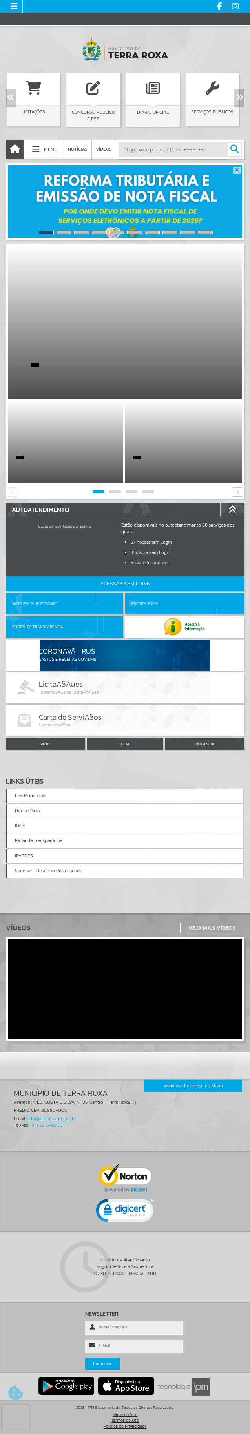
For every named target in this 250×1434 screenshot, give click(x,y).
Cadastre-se (48, 526)
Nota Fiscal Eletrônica (35, 604)
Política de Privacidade (125, 1426)
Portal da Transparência (37, 627)
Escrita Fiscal (145, 604)
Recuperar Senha (76, 526)
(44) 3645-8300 (46, 1125)
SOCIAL (125, 744)
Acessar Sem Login (125, 583)
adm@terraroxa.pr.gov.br (51, 1118)
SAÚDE (46, 744)
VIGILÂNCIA (204, 744)
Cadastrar (102, 1363)
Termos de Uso (125, 1420)
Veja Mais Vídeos (212, 928)
